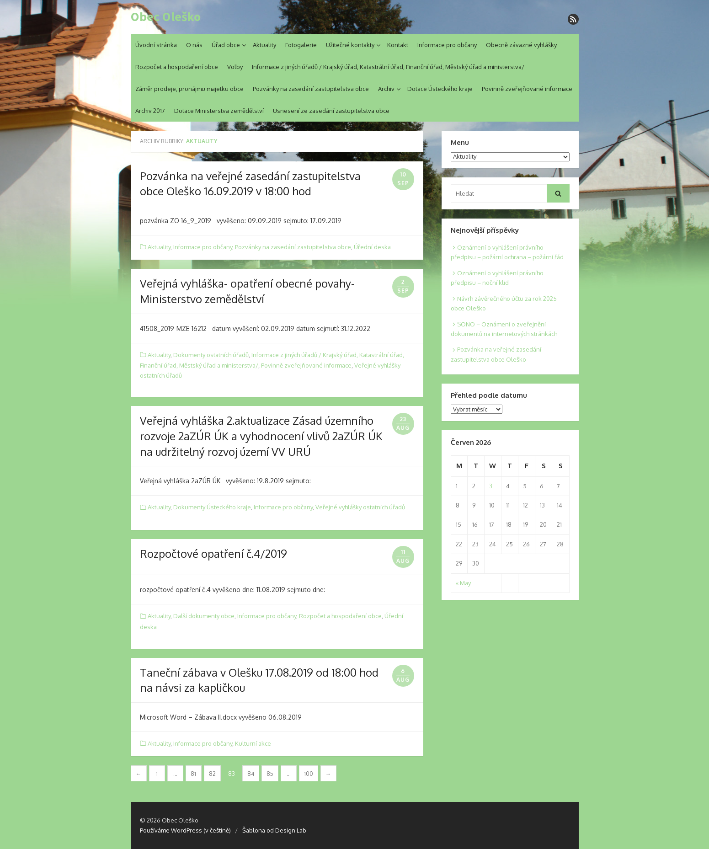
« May (463, 583)
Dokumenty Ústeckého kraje (212, 507)
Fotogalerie (301, 44)
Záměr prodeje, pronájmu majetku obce (189, 88)
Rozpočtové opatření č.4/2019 (213, 553)
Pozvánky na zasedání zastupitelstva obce (311, 88)
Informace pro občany (447, 44)
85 (270, 773)
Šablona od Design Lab (274, 830)
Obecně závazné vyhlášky (521, 44)
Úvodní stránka (156, 44)
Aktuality (264, 44)
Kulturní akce (253, 743)
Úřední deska (372, 247)
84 (250, 773)
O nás (194, 44)
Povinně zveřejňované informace (527, 88)
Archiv (386, 88)
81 (193, 773)
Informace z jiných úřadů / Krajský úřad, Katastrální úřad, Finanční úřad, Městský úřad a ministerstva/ (388, 66)
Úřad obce (226, 44)
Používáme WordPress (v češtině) (185, 830)
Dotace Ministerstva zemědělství (219, 110)
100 (308, 773)
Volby (235, 66)
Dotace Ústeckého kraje (440, 88)
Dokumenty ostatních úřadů (211, 354)
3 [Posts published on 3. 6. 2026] (490, 486)
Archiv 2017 (150, 110)
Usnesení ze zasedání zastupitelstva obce (331, 110)
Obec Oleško (166, 17)
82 (212, 773)
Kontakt (397, 44)
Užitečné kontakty (350, 44)
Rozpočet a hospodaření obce (176, 66)
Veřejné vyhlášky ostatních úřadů (360, 507)
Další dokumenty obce (204, 615)
